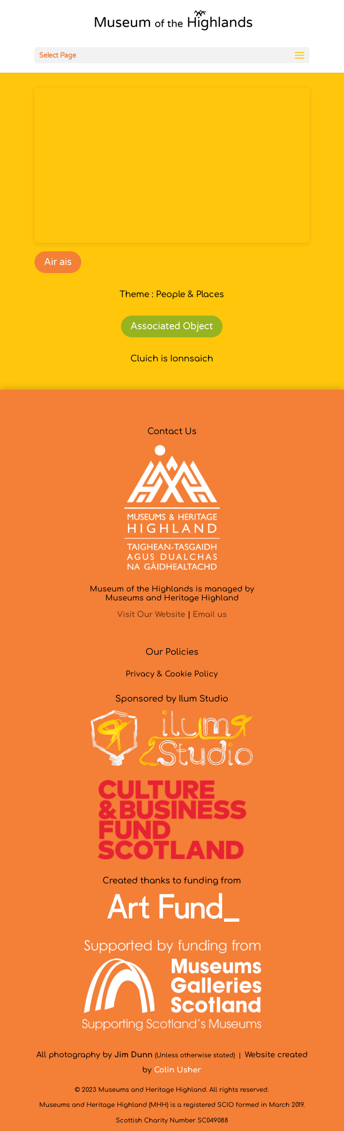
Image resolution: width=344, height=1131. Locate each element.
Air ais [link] (58, 262)
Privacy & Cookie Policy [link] (172, 674)
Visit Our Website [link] (151, 614)
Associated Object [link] (171, 326)
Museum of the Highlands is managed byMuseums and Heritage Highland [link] (172, 593)
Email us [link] (210, 614)
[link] (173, 23)
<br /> (172, 165)
